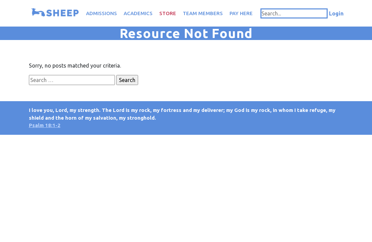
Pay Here (241, 13)
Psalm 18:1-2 (44, 125)
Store (167, 13)
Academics (138, 13)
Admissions (101, 13)
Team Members (203, 13)
